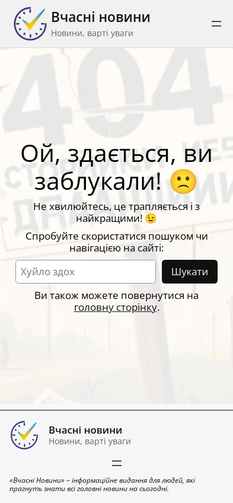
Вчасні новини (101, 17)
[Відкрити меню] (216, 24)
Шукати (189, 271)
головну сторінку (115, 307)
